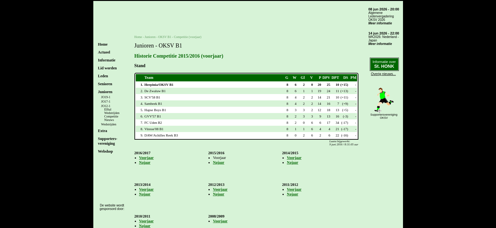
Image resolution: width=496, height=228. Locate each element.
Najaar (145, 162)
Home (103, 44)
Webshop (105, 151)
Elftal (107, 109)
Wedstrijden (112, 113)
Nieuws (109, 120)
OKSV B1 (164, 37)
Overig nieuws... (383, 74)
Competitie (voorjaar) (188, 37)
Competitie (111, 116)
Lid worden (107, 68)
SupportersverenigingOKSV (384, 116)
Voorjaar (146, 157)
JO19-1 (105, 97)
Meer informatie (380, 23)
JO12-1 (105, 106)
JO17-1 (105, 101)
